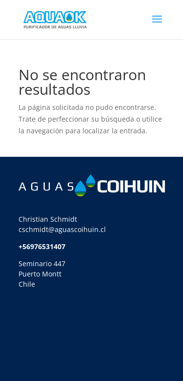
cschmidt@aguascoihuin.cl (62, 229)
